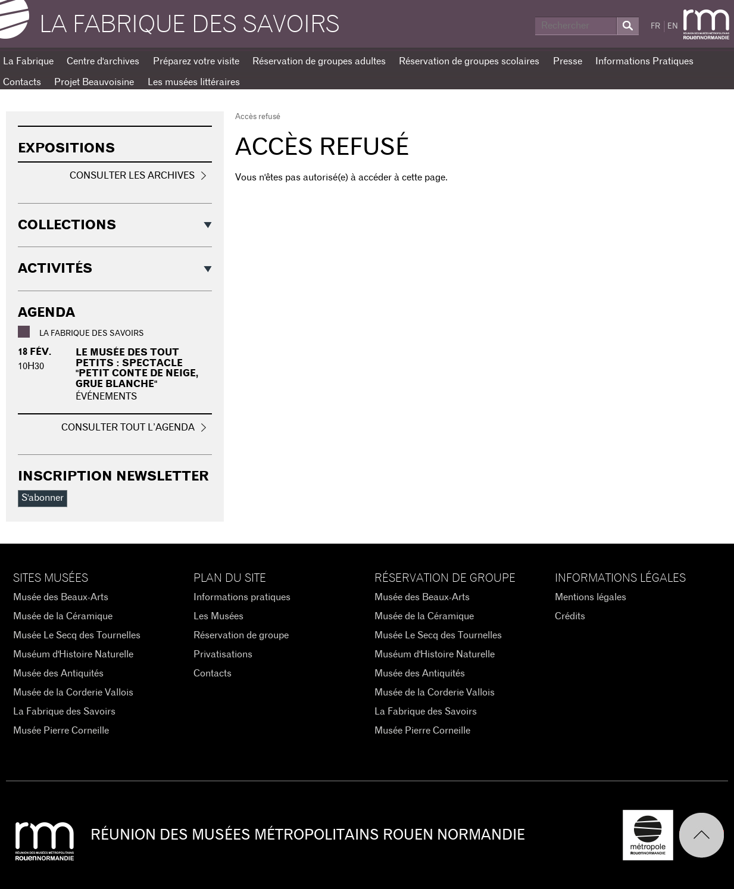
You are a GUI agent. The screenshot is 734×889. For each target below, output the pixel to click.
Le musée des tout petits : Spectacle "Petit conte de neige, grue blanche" (137, 368)
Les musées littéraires (194, 82)
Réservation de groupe (241, 635)
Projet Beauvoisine (94, 82)
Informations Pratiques (644, 61)
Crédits (570, 616)
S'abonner (42, 498)
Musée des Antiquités (58, 673)
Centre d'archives (103, 61)
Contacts (212, 673)
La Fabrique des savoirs (189, 25)
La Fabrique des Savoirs (64, 711)
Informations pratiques (242, 597)
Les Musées (218, 616)
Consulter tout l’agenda (128, 427)
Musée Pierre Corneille (61, 730)
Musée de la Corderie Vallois (73, 692)
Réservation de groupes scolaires (469, 61)
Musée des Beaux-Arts (60, 597)
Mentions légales (590, 597)
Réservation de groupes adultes (319, 61)
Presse (567, 61)
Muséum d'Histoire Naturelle (73, 654)
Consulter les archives (132, 175)
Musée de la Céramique (63, 616)
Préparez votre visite (196, 61)
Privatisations (222, 654)
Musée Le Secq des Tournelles (76, 635)
